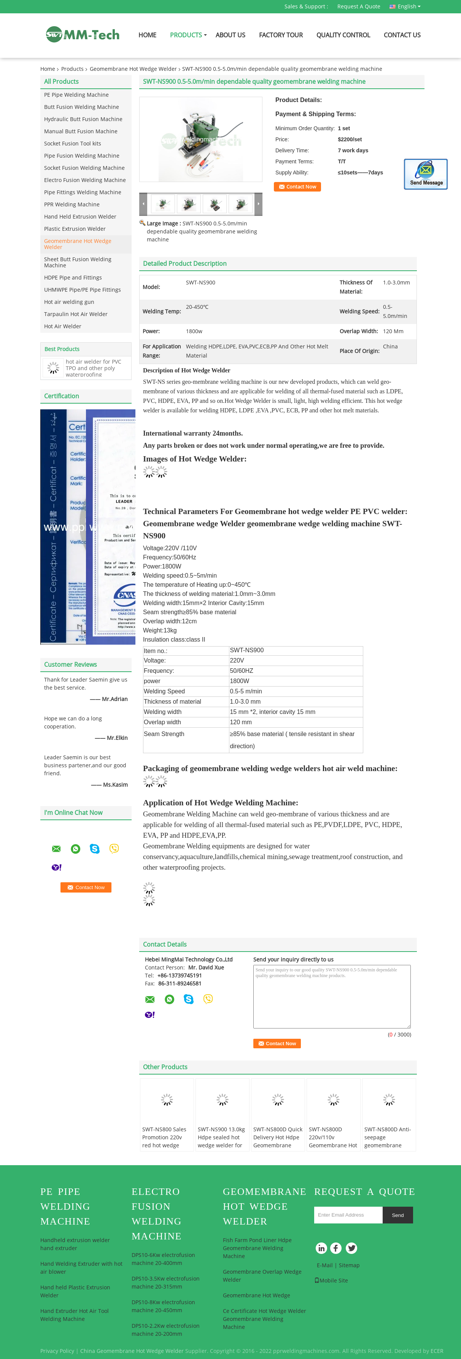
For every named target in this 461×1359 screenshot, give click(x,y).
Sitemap (349, 1265)
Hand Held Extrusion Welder (80, 217)
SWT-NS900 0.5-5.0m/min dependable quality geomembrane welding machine (202, 231)
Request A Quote (358, 6)
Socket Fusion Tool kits (72, 144)
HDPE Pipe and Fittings (73, 278)
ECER (437, 1351)
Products (186, 35)
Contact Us (402, 35)
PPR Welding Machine (72, 204)
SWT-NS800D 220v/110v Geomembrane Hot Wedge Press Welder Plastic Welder (333, 1149)
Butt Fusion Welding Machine (81, 107)
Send (398, 1215)
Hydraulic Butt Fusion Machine (83, 119)
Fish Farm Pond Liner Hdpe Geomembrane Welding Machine (257, 1248)
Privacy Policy (57, 1351)
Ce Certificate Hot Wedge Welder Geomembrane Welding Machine (264, 1319)
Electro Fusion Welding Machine (85, 180)
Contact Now (301, 187)
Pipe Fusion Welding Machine (81, 156)
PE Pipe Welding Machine (76, 95)
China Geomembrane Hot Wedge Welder (132, 1351)
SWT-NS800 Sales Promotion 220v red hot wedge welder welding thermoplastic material (164, 1149)
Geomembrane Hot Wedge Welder (133, 69)
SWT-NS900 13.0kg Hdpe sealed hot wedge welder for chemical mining (221, 1141)
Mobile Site (331, 1281)
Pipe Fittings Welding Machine (82, 192)
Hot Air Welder (62, 326)
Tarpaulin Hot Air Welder (76, 314)
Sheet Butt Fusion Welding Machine (77, 262)
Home (147, 35)
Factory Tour (281, 35)
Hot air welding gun (69, 302)
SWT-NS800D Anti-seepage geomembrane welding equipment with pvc (387, 1149)
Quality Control (343, 35)
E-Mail (325, 1265)
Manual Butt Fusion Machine (81, 131)
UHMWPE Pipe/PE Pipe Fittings (82, 290)
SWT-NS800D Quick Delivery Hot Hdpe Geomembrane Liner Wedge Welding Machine (277, 1145)
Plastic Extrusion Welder (75, 229)
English (409, 6)
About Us (230, 35)
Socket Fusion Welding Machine (84, 168)
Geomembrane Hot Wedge (256, 1295)
